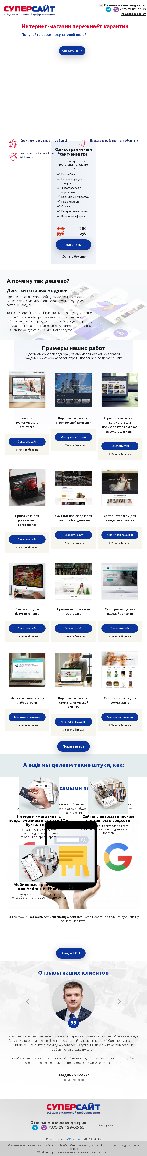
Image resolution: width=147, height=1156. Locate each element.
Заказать (73, 245)
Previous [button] (28, 1001)
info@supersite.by (133, 13)
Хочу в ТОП (71, 953)
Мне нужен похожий (73, 437)
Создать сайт (72, 50)
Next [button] (119, 1001)
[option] (73, 65)
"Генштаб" (74, 1139)
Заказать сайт (27, 441)
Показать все (73, 746)
